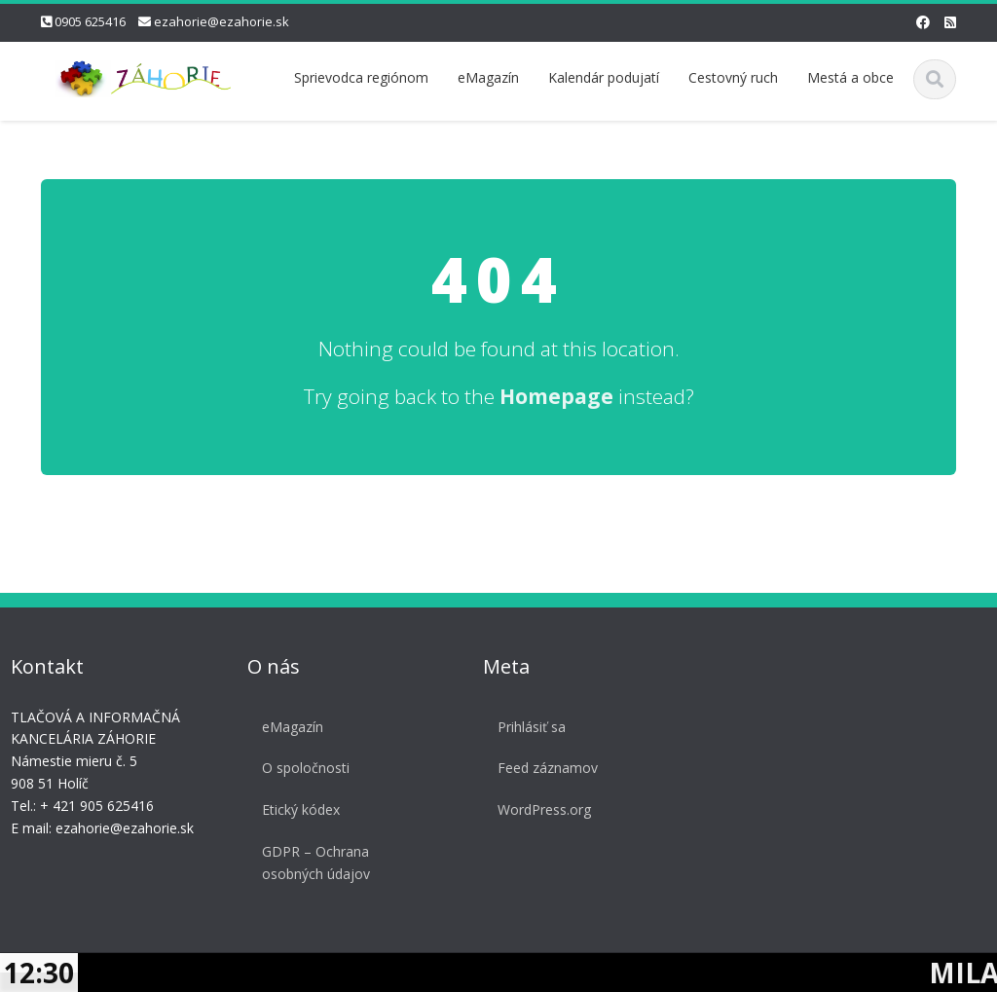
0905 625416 (90, 21)
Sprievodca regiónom (361, 77)
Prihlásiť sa (529, 726)
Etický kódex (298, 809)
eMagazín (488, 77)
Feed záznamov (545, 767)
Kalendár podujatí (603, 77)
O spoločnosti (303, 767)
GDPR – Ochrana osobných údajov (313, 862)
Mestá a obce (850, 77)
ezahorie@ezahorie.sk (221, 21)
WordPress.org (541, 809)
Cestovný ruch (733, 77)
